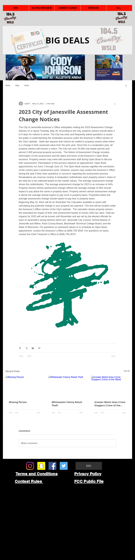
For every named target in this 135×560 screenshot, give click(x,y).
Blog (17, 85)
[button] (126, 86)
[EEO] (89, 466)
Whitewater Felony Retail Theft (67, 403)
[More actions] (114, 103)
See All (126, 371)
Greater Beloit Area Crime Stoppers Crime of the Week (109, 403)
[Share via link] (39, 348)
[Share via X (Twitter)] (26, 348)
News (8, 85)
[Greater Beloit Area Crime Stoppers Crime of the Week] (110, 386)
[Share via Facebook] (20, 348)
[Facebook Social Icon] (52, 466)
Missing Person (18, 402)
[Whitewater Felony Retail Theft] (68, 386)
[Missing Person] (25, 386)
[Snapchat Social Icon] (41, 466)
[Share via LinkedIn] (33, 348)
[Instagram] (30, 466)
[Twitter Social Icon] (64, 466)
